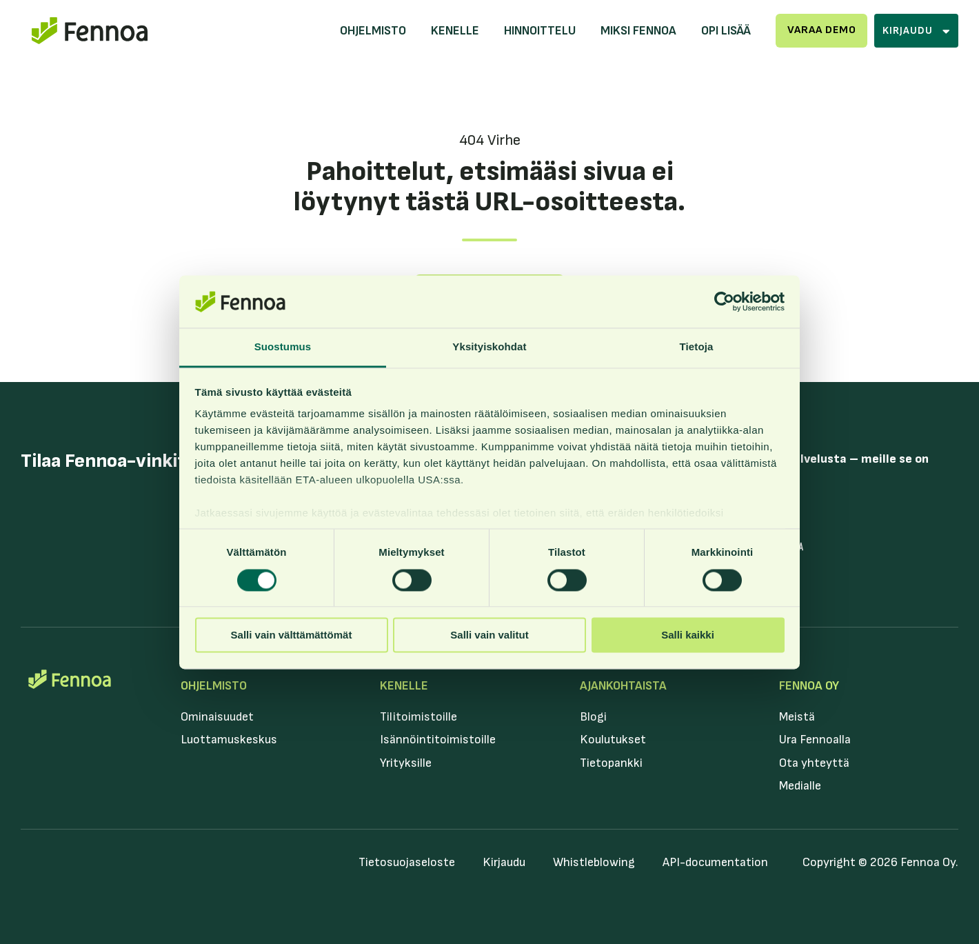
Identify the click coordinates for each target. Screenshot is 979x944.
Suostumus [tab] (283, 347)
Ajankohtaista (623, 686)
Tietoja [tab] (697, 347)
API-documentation (715, 862)
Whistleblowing (594, 862)
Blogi (593, 717)
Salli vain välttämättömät (291, 635)
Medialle (800, 786)
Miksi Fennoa (638, 30)
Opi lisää (726, 30)
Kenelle (455, 30)
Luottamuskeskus (229, 739)
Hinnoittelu (540, 30)
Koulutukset (613, 739)
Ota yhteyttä (814, 763)
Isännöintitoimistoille (438, 739)
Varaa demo (821, 30)
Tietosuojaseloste (407, 862)
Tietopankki (611, 763)
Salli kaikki (687, 635)
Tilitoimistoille (418, 717)
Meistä (797, 717)
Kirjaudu (504, 862)
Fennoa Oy (809, 686)
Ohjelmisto (373, 30)
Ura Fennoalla (815, 739)
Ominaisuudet (217, 717)
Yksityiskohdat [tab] (489, 347)
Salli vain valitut (489, 635)
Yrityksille (406, 763)
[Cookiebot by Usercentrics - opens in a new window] (724, 301)
